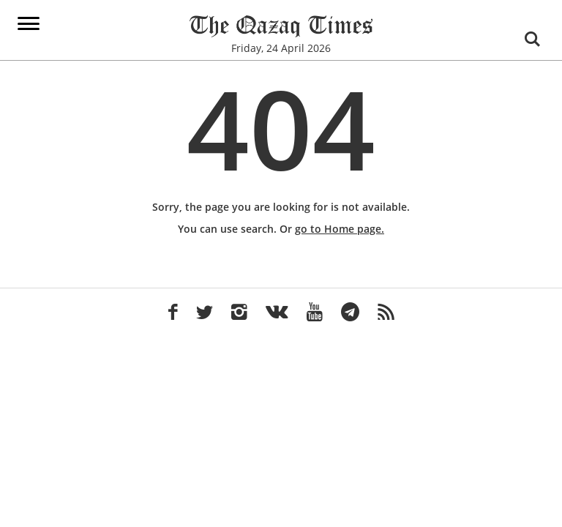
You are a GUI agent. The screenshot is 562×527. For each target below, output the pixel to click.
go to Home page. (339, 229)
